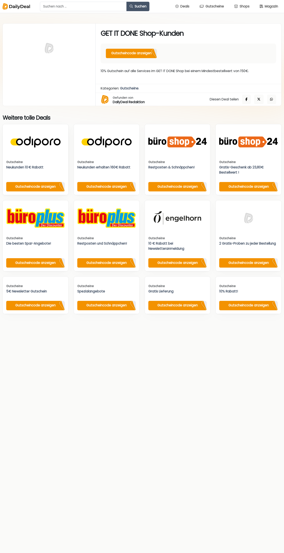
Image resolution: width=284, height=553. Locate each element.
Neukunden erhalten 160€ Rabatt (103, 167)
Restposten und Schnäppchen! (102, 243)
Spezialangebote (91, 291)
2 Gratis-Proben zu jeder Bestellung (247, 243)
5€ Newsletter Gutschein (26, 291)
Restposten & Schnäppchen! (171, 167)
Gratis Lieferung (160, 291)
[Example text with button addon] (83, 6)
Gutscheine (129, 88)
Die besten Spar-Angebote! (28, 243)
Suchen (138, 6)
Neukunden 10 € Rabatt (24, 167)
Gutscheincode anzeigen (131, 53)
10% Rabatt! (228, 291)
